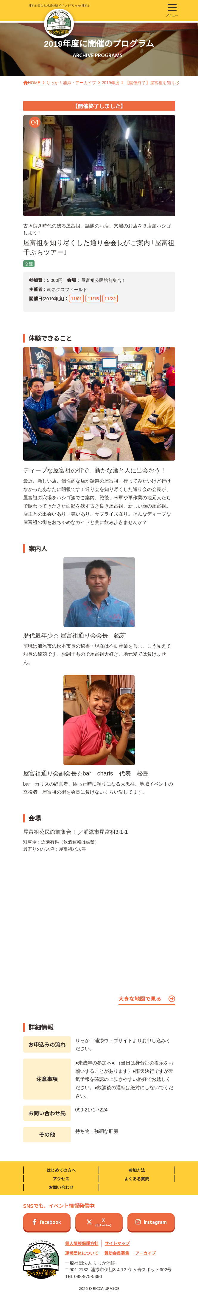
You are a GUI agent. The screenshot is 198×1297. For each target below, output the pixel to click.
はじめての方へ (61, 1170)
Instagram (151, 1223)
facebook (47, 1223)
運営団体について (82, 1253)
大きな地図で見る (147, 999)
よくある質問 (136, 1179)
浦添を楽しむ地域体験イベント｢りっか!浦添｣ (59, 20)
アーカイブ (145, 1253)
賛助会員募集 (116, 1253)
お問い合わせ (61, 1187)
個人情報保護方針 (82, 1243)
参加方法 (136, 1170)
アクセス (61, 1179)
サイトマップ (117, 1243)
